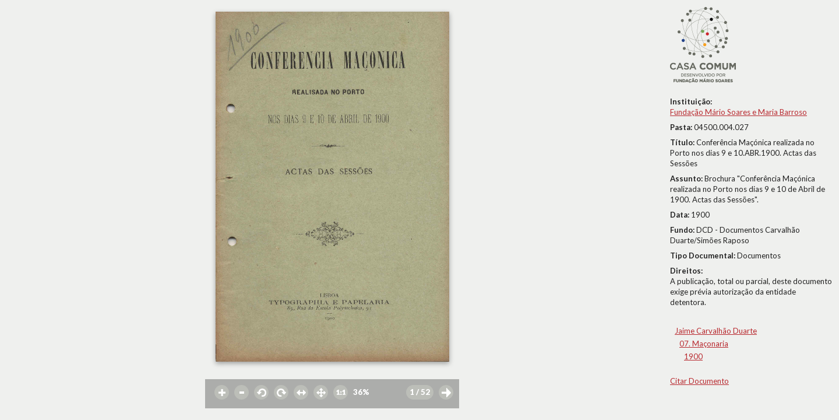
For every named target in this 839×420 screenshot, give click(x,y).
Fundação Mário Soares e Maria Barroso (738, 112)
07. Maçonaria (703, 343)
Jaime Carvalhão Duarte (716, 330)
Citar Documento (699, 381)
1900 (693, 356)
